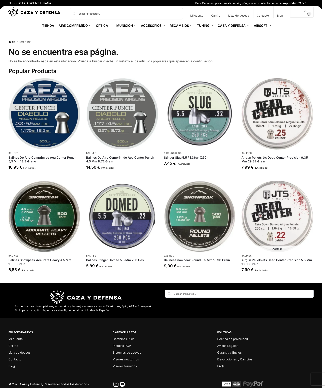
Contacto (263, 15)
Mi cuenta (196, 15)
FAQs (220, 366)
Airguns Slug (173, 153)
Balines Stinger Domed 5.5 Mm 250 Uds (115, 260)
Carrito (215, 15)
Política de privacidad (232, 339)
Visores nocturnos (126, 359)
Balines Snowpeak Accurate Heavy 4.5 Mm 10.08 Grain (39, 262)
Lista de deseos (238, 15)
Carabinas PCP (123, 339)
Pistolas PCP (122, 346)
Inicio (11, 41)
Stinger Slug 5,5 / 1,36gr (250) (186, 157)
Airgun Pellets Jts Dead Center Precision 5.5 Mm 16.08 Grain (276, 262)
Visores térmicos (125, 366)
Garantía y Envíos (229, 352)
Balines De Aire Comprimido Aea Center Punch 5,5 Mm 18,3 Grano (42, 159)
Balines (13, 153)
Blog (280, 15)
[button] (302, 12)
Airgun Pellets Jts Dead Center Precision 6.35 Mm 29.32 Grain (274, 159)
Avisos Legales (227, 346)
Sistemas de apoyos (127, 352)
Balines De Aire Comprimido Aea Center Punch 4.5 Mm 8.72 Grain (120, 159)
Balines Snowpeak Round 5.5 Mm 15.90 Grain (197, 260)
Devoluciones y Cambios (234, 359)
